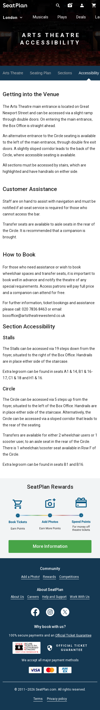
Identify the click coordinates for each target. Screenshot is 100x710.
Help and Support (54, 597)
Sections (65, 73)
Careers (33, 597)
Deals (81, 17)
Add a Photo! (30, 577)
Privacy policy (57, 699)
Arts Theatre (13, 73)
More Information (50, 546)
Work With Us (80, 597)
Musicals (40, 17)
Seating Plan (40, 73)
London (13, 17)
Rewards (49, 577)
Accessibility (89, 73)
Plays (62, 17)
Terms (38, 699)
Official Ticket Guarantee (73, 635)
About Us (17, 597)
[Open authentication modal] (82, 5)
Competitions (69, 577)
